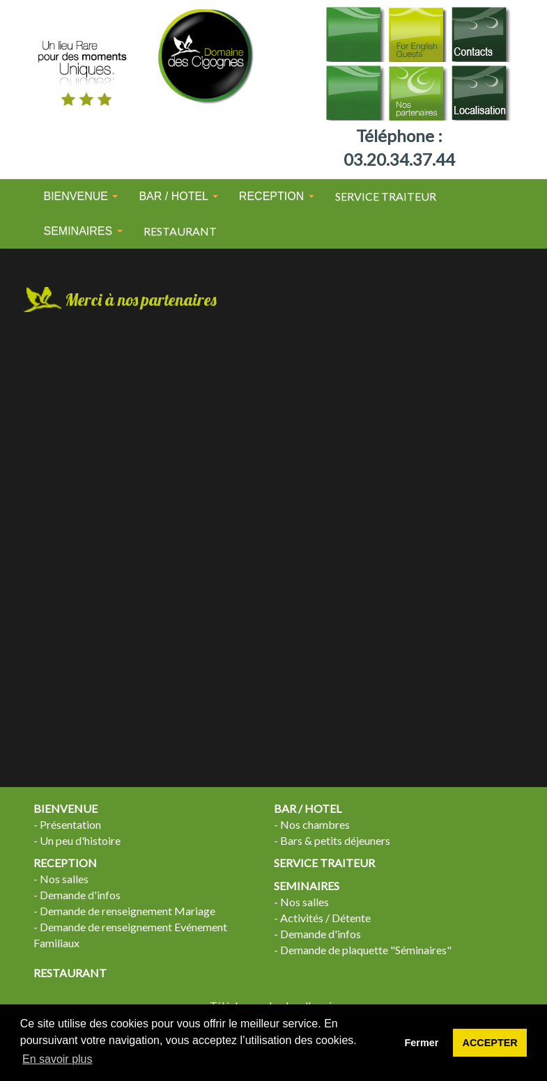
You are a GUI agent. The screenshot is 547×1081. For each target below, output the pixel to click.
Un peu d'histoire (80, 840)
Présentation (70, 824)
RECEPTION (65, 862)
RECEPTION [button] (276, 196)
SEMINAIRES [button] (83, 231)
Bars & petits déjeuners (335, 840)
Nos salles (64, 878)
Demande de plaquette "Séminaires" (366, 949)
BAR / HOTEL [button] (178, 196)
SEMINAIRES (306, 885)
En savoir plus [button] (57, 1059)
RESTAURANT (180, 231)
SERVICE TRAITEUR (385, 196)
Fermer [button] (422, 1042)
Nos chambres (315, 824)
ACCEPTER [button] (490, 1042)
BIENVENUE (65, 808)
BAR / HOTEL (307, 808)
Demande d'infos (80, 894)
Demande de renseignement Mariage (127, 910)
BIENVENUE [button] (81, 196)
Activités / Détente (325, 917)
